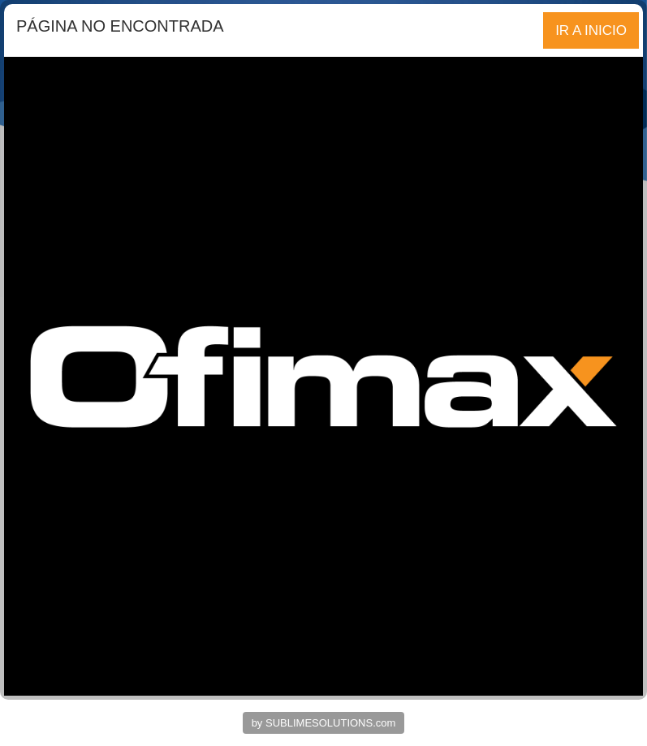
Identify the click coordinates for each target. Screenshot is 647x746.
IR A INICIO (591, 30)
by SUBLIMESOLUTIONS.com (324, 723)
